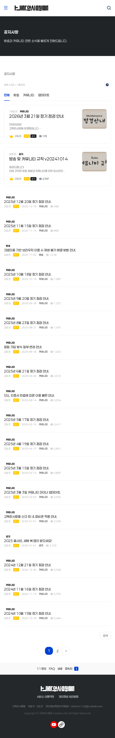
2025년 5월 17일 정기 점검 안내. (26, 420)
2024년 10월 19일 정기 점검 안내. (27, 613)
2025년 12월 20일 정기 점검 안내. (27, 202)
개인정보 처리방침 (68, 696)
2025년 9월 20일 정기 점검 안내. (26, 298)
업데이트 (43, 95)
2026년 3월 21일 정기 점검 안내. (36, 116)
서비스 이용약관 (45, 696)
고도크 (15, 136)
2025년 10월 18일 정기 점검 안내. (27, 274)
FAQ (52, 668)
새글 (60, 668)
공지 (21, 154)
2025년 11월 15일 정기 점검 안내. (27, 226)
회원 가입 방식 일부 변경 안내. (23, 347)
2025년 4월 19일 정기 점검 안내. (26, 444)
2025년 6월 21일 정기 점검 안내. (26, 371)
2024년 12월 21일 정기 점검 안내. (27, 565)
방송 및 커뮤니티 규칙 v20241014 (38, 158)
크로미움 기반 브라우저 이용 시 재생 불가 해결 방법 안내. (40, 250)
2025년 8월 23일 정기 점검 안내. (26, 323)
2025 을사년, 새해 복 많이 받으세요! (28, 541)
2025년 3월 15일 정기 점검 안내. (26, 468)
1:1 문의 (41, 668)
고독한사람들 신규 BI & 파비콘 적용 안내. (30, 516)
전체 (7, 95)
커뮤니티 (28, 95)
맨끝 (66, 651)
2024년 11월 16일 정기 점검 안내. (27, 589)
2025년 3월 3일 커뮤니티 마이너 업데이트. (32, 492)
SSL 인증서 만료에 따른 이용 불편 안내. (29, 395)
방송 (16, 95)
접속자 (71, 669)
